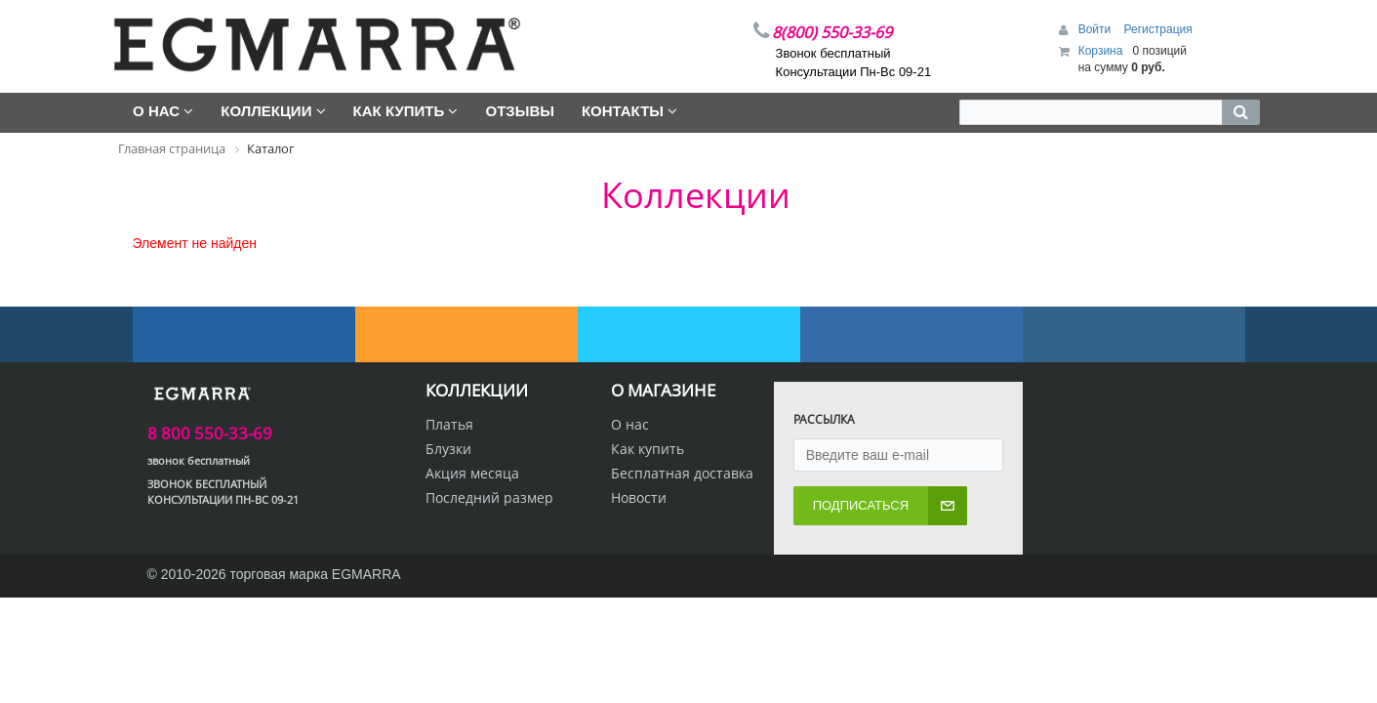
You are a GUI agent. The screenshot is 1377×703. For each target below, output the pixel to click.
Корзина (1100, 51)
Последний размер (489, 497)
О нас (630, 424)
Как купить (647, 448)
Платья (449, 424)
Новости (639, 497)
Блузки (448, 448)
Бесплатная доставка (682, 473)
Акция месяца (472, 473)
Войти (1096, 29)
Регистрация (1158, 29)
